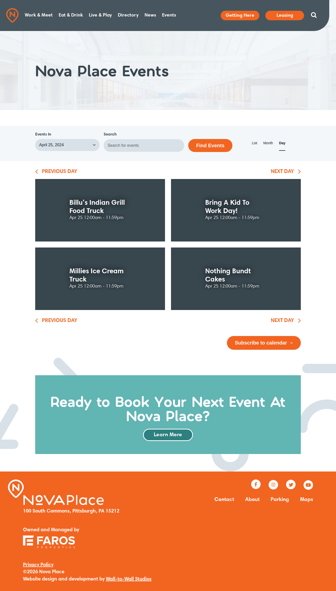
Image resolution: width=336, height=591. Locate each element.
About (252, 499)
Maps (306, 499)
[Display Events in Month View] (268, 143)
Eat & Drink (71, 15)
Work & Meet (39, 15)
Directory (128, 15)
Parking (280, 499)
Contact (224, 499)
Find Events (210, 145)
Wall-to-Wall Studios (129, 579)
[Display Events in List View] (254, 143)
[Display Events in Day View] (282, 143)
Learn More (168, 435)
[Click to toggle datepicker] (67, 145)
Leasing (285, 15)
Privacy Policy (38, 565)
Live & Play (100, 15)
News (150, 15)
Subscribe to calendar (261, 343)
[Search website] (313, 14)
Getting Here (240, 15)
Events (169, 15)
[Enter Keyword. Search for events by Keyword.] (144, 145)
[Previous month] (56, 172)
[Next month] (286, 172)
